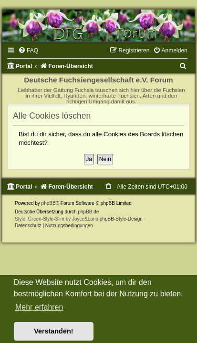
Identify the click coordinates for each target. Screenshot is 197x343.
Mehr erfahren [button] (39, 307)
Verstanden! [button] (53, 331)
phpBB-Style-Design (121, 219)
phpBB (48, 203)
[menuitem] (28, 50)
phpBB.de (88, 211)
